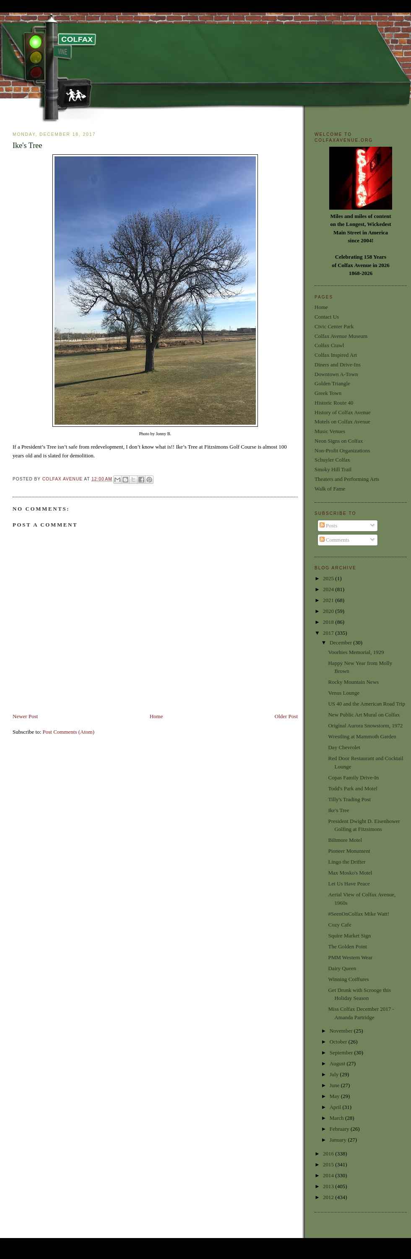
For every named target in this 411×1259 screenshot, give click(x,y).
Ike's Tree (338, 810)
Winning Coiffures (348, 979)
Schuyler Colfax (332, 460)
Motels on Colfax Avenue (342, 421)
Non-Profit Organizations (342, 450)
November (342, 1031)
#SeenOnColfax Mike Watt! (358, 914)
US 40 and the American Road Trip (366, 704)
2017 (329, 633)
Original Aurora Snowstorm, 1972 (365, 725)
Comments (335, 540)
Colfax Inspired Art (336, 355)
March (337, 1118)
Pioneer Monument (349, 851)
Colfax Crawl (329, 345)
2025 (329, 578)
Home (156, 716)
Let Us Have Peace (348, 883)
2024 (329, 589)
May (335, 1096)
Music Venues (330, 431)
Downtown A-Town (336, 374)
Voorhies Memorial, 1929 (356, 652)
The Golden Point (347, 946)
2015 (329, 1164)
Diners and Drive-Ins (338, 364)
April (336, 1107)
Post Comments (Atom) (69, 732)
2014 (329, 1175)
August (338, 1063)
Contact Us (327, 317)
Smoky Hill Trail (333, 469)
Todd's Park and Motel (352, 788)
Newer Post (25, 716)
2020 (329, 611)
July (335, 1074)
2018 (329, 622)
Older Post (286, 716)
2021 (329, 600)
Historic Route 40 (334, 403)
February (340, 1129)
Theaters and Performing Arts (347, 479)
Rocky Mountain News (353, 682)
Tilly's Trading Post (349, 799)
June (335, 1085)
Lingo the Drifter (346, 862)
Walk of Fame (330, 488)
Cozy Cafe (339, 925)
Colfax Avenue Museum (341, 336)
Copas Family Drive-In (353, 777)
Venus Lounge (343, 693)
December (342, 642)
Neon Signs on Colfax (339, 441)
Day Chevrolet (344, 747)
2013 (329, 1186)
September (342, 1052)
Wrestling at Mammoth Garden (362, 736)
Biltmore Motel (345, 840)
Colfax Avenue (63, 479)
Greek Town (328, 393)
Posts (329, 525)
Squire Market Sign (349, 935)
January (339, 1140)
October (339, 1041)
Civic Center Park (334, 326)
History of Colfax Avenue (343, 412)
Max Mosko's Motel (350, 873)
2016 (329, 1153)
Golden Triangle (332, 383)
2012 (329, 1197)
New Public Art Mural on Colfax (364, 714)
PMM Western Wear (350, 957)
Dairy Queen (342, 968)
